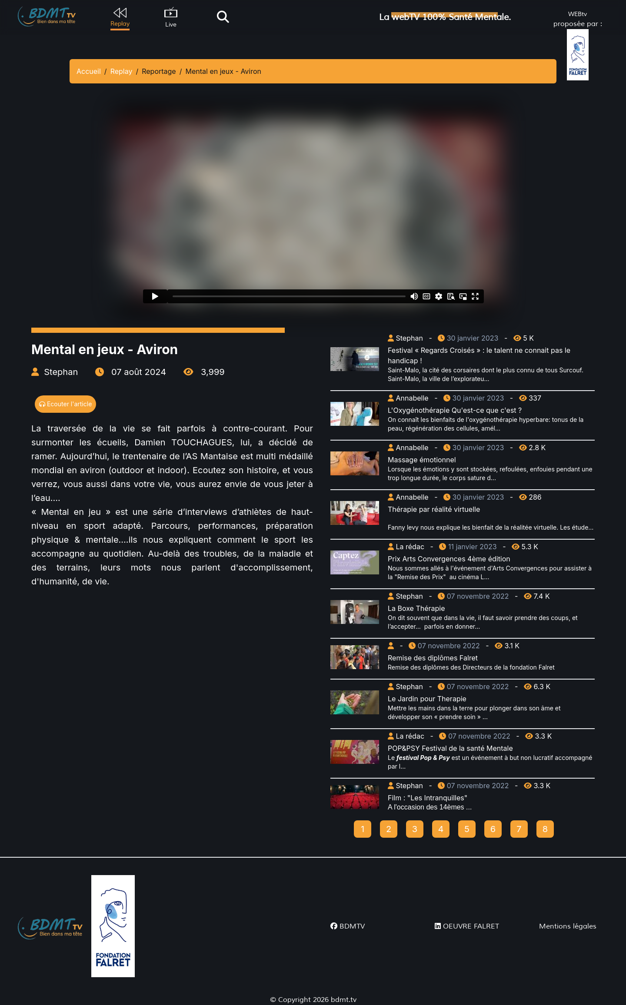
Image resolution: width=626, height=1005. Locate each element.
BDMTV (347, 926)
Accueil (89, 71)
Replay (121, 71)
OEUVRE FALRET (467, 926)
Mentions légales (567, 926)
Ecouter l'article (65, 404)
